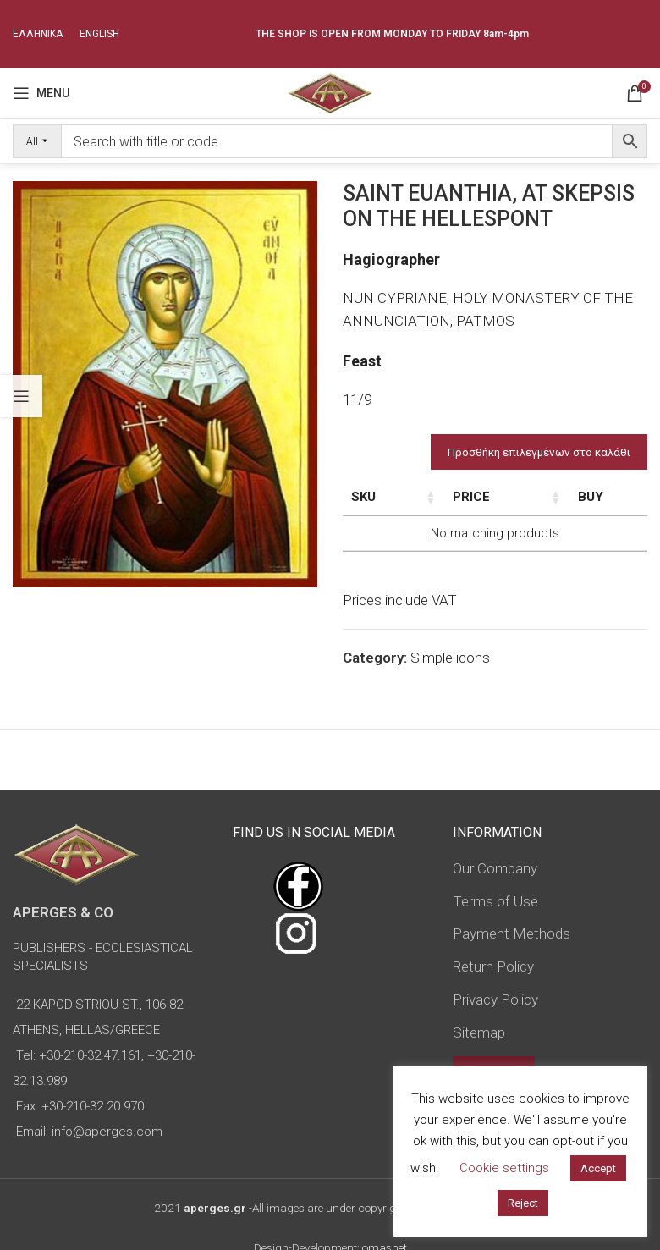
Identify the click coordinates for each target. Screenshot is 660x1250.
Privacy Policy (495, 999)
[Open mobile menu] (41, 93)
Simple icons (450, 657)
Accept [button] (598, 1168)
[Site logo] (329, 91)
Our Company (495, 868)
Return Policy (493, 966)
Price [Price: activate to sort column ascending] (517, 496)
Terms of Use (495, 901)
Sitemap (479, 1032)
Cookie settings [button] (504, 1168)
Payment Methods (511, 933)
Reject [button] (523, 1203)
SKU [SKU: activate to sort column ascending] (363, 496)
